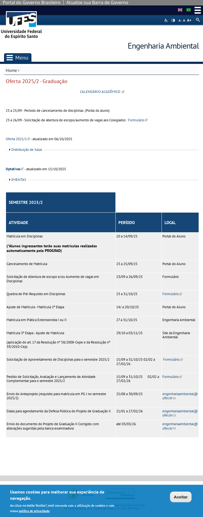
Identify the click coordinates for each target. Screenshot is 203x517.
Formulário (138, 120)
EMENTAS (18, 179)
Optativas (14, 169)
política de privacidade (34, 512)
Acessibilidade (167, 20)
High (173, 20)
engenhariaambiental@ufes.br (180, 396)
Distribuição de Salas (26, 149)
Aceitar (181, 498)
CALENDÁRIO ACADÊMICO (102, 91)
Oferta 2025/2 (18, 139)
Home (11, 70)
